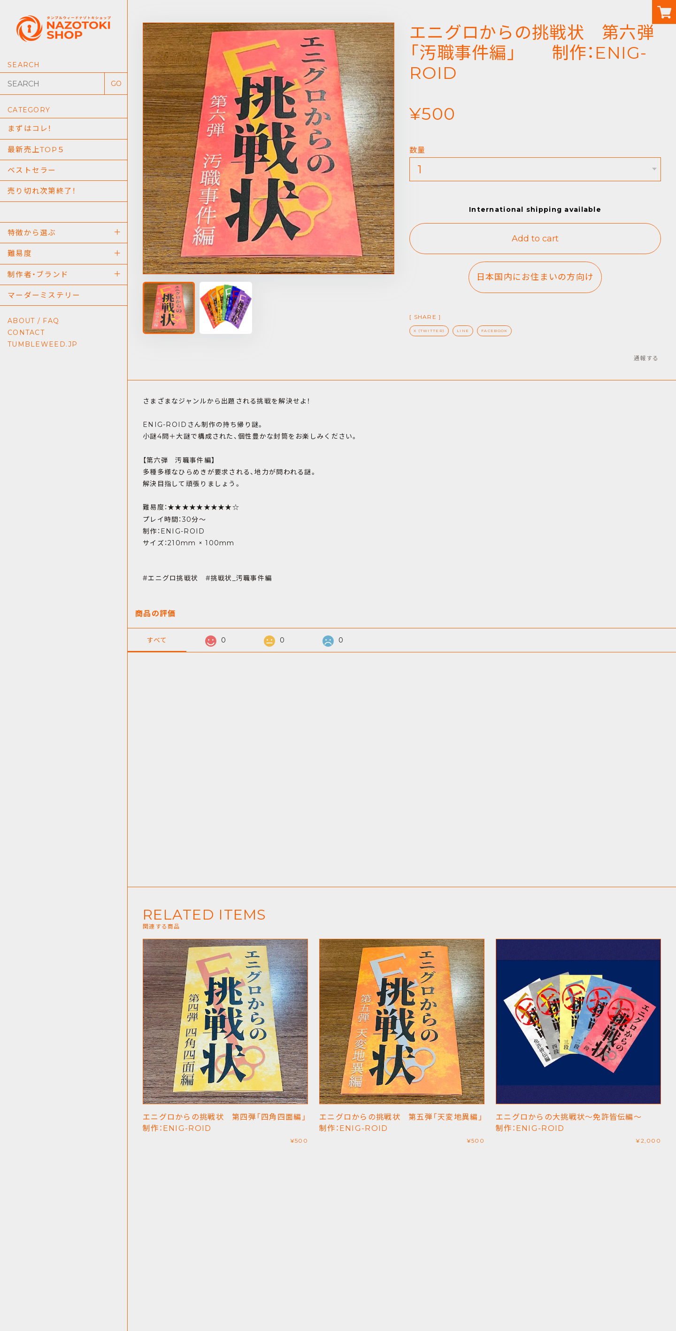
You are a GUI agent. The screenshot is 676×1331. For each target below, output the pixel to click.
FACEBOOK (494, 330)
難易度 (20, 257)
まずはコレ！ (30, 128)
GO (116, 83)
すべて (157, 640)
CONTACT (26, 338)
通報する (646, 358)
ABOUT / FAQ (33, 327)
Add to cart (535, 238)
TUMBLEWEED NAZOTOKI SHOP (338, 1306)
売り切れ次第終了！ (42, 193)
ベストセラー (32, 171)
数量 (417, 150)
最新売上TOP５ (37, 150)
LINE (463, 330)
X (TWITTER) (429, 330)
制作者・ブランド (38, 279)
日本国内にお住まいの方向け (535, 277)
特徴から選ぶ (32, 236)
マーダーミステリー (44, 300)
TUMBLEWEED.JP (43, 350)
